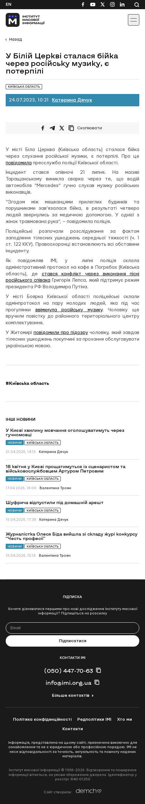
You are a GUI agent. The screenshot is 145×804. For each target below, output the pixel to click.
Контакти (72, 729)
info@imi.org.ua (68, 682)
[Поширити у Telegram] (52, 128)
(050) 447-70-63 (68, 670)
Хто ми (124, 719)
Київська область (43, 442)
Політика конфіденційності (42, 719)
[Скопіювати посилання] (86, 128)
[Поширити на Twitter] (62, 128)
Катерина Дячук (72, 100)
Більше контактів (70, 695)
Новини (15, 442)
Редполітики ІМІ (94, 719)
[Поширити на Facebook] (43, 128)
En (8, 4)
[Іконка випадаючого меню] (133, 20)
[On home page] (19, 20)
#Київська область (27, 383)
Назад (15, 39)
